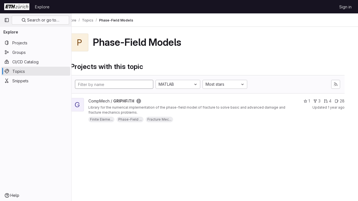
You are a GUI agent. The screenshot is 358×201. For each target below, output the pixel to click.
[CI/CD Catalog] (35, 61)
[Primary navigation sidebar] (6, 20)
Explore (42, 6)
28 (340, 101)
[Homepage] (16, 6)
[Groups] (35, 52)
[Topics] (35, 71)
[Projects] (35, 42)
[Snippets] (35, 80)
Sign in (345, 6)
